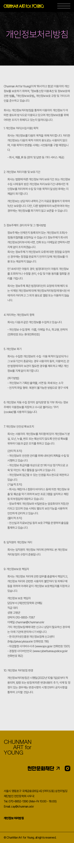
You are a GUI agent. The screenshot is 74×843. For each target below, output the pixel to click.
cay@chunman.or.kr (22, 806)
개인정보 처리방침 (14, 818)
